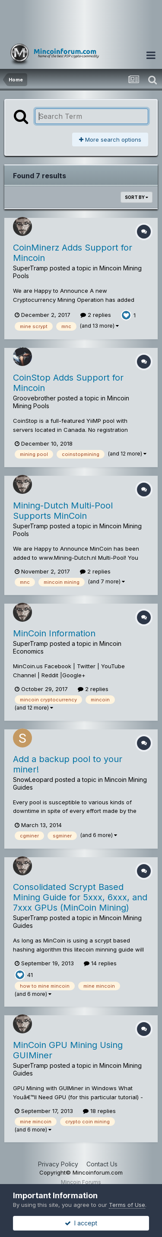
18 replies (99, 1110)
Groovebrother (34, 398)
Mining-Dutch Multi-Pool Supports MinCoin (63, 510)
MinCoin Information (54, 633)
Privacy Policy (58, 1164)
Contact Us (102, 1164)
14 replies (100, 963)
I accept (81, 1223)
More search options (110, 139)
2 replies (95, 314)
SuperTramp (30, 268)
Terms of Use (127, 1204)
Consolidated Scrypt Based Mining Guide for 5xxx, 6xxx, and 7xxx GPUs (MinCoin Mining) (80, 897)
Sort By (136, 197)
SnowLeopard (33, 779)
